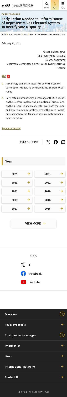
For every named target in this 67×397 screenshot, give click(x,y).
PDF (4, 76)
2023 (14, 182)
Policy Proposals (15, 34)
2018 (48, 200)
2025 (14, 174)
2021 (14, 191)
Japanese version (11, 128)
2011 (26, 34)
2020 (48, 191)
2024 (48, 174)
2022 (48, 182)
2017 (14, 208)
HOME (4, 34)
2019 (14, 200)
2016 (48, 208)
